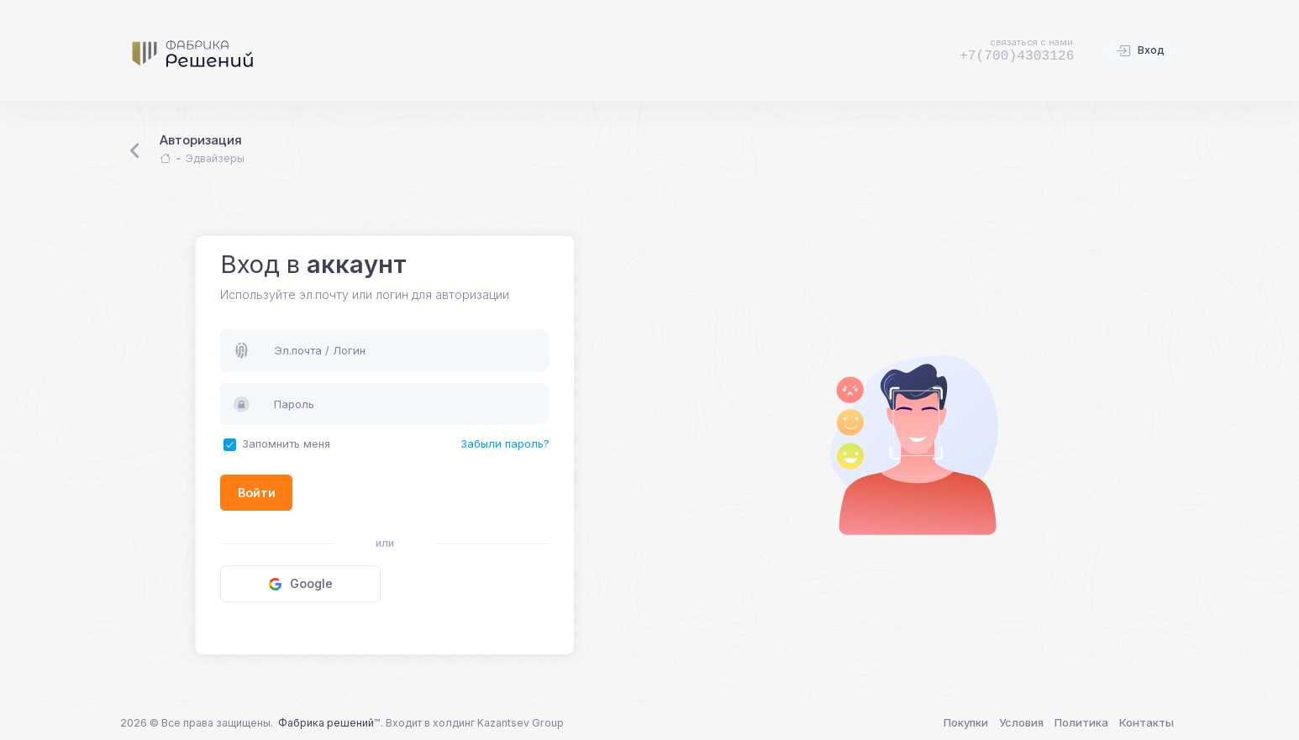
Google (301, 583)
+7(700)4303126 (1017, 56)
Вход (1140, 51)
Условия (1021, 722)
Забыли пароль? (505, 443)
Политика (1081, 722)
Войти (257, 492)
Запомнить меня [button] (286, 443)
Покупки (966, 722)
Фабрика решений (326, 722)
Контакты (1146, 722)
